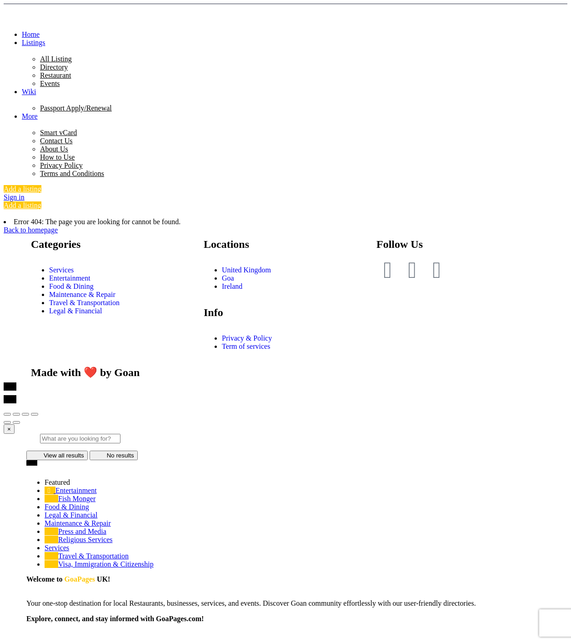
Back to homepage (31, 230)
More (30, 116)
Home (31, 34)
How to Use (57, 157)
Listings (33, 42)
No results (113, 455)
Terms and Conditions (72, 173)
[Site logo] (236, 19)
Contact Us (56, 141)
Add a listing (22, 189)
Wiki (29, 91)
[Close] (9, 429)
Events (50, 83)
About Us (54, 149)
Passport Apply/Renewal (76, 108)
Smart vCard (58, 132)
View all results (57, 455)
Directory (54, 67)
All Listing (56, 59)
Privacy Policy (61, 165)
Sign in (14, 197)
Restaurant (55, 75)
